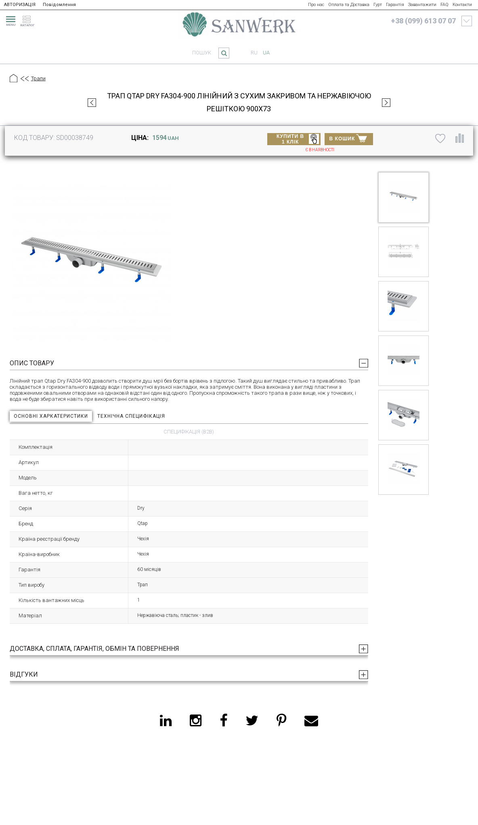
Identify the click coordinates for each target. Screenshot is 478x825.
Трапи (38, 78)
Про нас (316, 4)
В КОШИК (348, 138)
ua (266, 53)
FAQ (444, 4)
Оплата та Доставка (348, 4)
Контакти (462, 4)
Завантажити (422, 4)
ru (254, 53)
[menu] (9, 19)
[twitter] (251, 720)
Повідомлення (59, 4)
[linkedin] (166, 720)
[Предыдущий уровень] (24, 79)
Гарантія (395, 4)
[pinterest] (281, 720)
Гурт (377, 4)
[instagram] (195, 720)
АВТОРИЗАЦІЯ (20, 4)
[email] (311, 720)
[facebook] (223, 720)
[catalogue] (30, 19)
